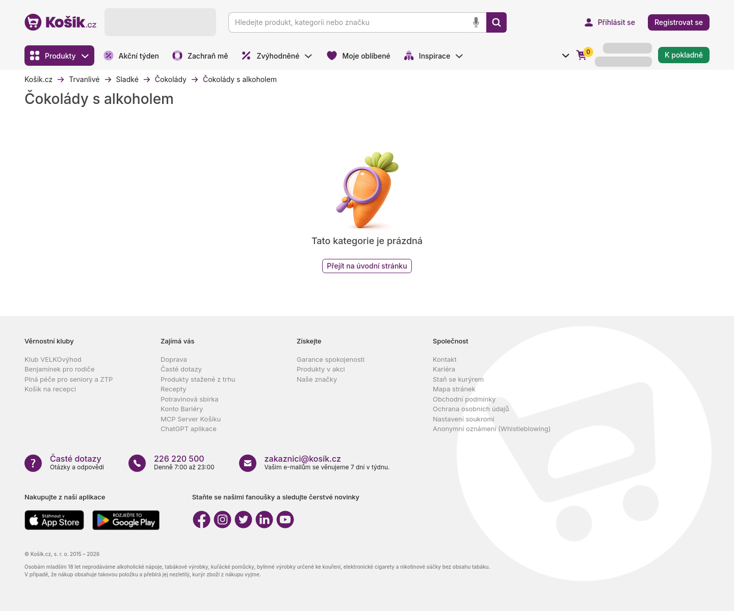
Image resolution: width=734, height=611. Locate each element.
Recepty (174, 389)
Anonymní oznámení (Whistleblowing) (491, 428)
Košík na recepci (50, 389)
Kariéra (444, 369)
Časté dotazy (181, 369)
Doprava (174, 359)
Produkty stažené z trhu (198, 379)
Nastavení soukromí (463, 419)
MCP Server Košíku (191, 419)
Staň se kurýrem (458, 379)
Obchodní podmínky (464, 399)
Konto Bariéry (182, 409)
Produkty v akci (321, 369)
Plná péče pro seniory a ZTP (68, 379)
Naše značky (317, 379)
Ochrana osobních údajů (471, 409)
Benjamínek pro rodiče (59, 369)
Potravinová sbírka (190, 399)
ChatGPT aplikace (189, 428)
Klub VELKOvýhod (53, 359)
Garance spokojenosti (330, 359)
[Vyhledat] (496, 22)
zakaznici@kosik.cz (303, 459)
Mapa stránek (454, 389)
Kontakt (445, 359)
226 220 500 (179, 459)
